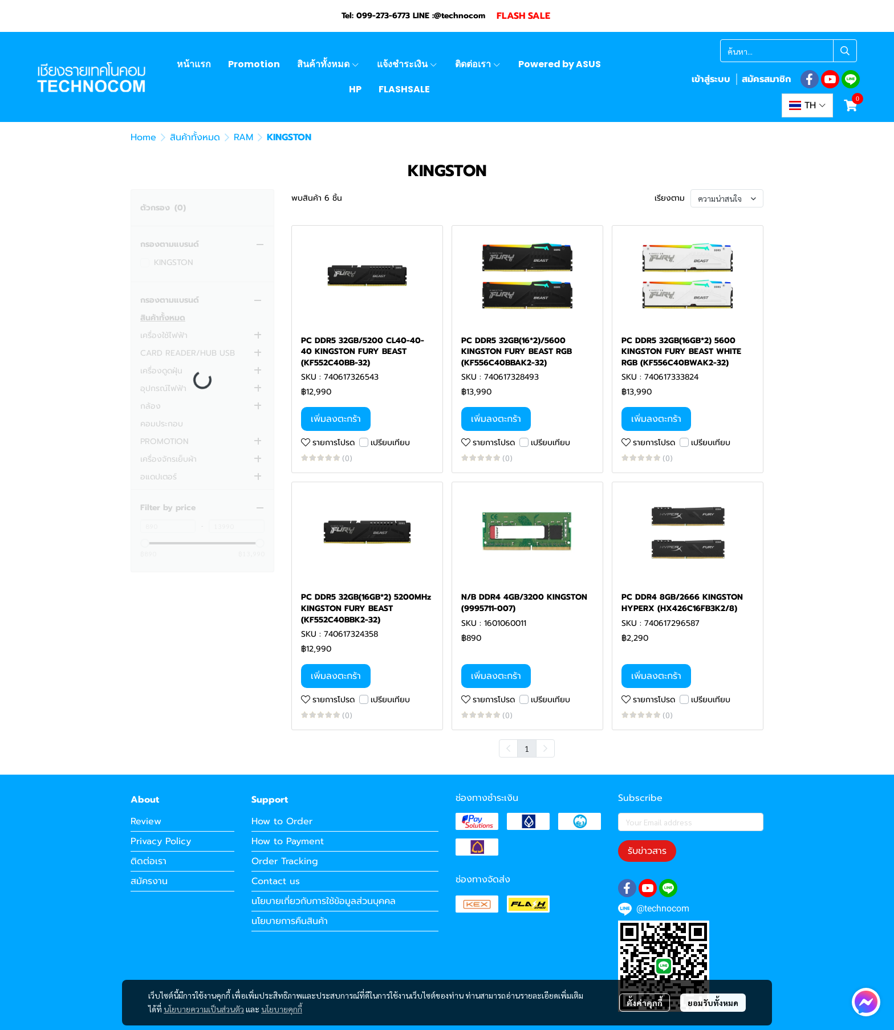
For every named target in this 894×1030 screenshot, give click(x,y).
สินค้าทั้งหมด (195, 137)
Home (143, 137)
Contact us (275, 881)
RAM (243, 137)
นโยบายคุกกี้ (281, 1009)
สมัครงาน (149, 881)
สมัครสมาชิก (766, 79)
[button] (788, 50)
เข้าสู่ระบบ (711, 79)
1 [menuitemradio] (527, 748)
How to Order (281, 821)
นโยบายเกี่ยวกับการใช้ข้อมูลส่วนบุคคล (323, 901)
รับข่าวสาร (647, 851)
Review (146, 821)
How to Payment (287, 841)
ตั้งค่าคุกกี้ (645, 1003)
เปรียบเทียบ (390, 443)
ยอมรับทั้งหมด (713, 1003)
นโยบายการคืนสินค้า (289, 921)
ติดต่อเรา (148, 861)
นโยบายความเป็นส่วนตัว (204, 1009)
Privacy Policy (161, 841)
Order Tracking (284, 861)
